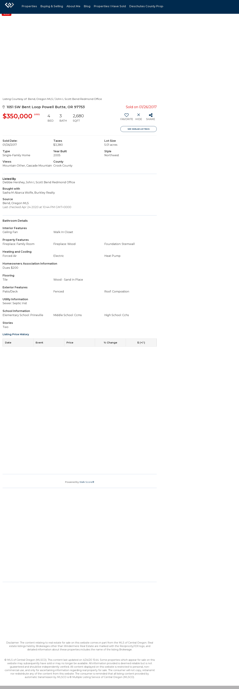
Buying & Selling (51, 6)
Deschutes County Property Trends (154, 6)
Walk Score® (86, 482)
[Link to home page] (9, 7)
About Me (73, 6)
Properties (29, 6)
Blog (87, 6)
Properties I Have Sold (110, 6)
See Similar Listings (139, 129)
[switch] (126, 118)
